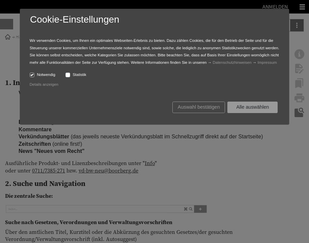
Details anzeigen (44, 84)
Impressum (267, 62)
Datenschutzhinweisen (232, 62)
